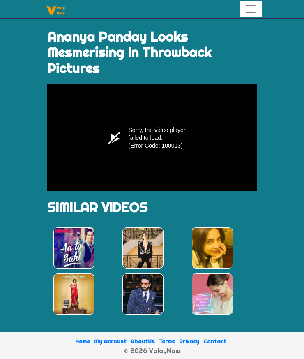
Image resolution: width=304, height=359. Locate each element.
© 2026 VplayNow (152, 351)
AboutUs (143, 341)
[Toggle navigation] (251, 9)
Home (82, 341)
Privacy (189, 341)
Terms (167, 341)
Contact (214, 341)
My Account (110, 341)
